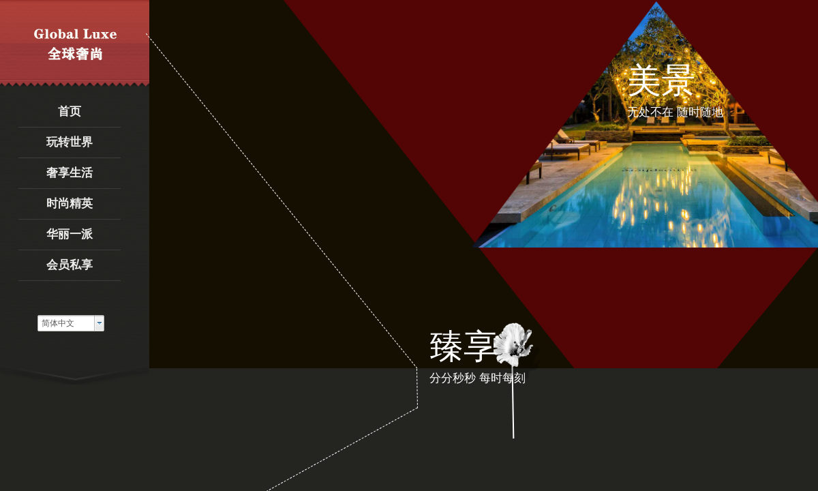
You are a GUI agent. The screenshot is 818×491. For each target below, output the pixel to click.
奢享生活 (69, 172)
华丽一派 (69, 234)
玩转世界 (69, 142)
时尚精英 (69, 203)
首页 (69, 111)
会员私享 (69, 264)
